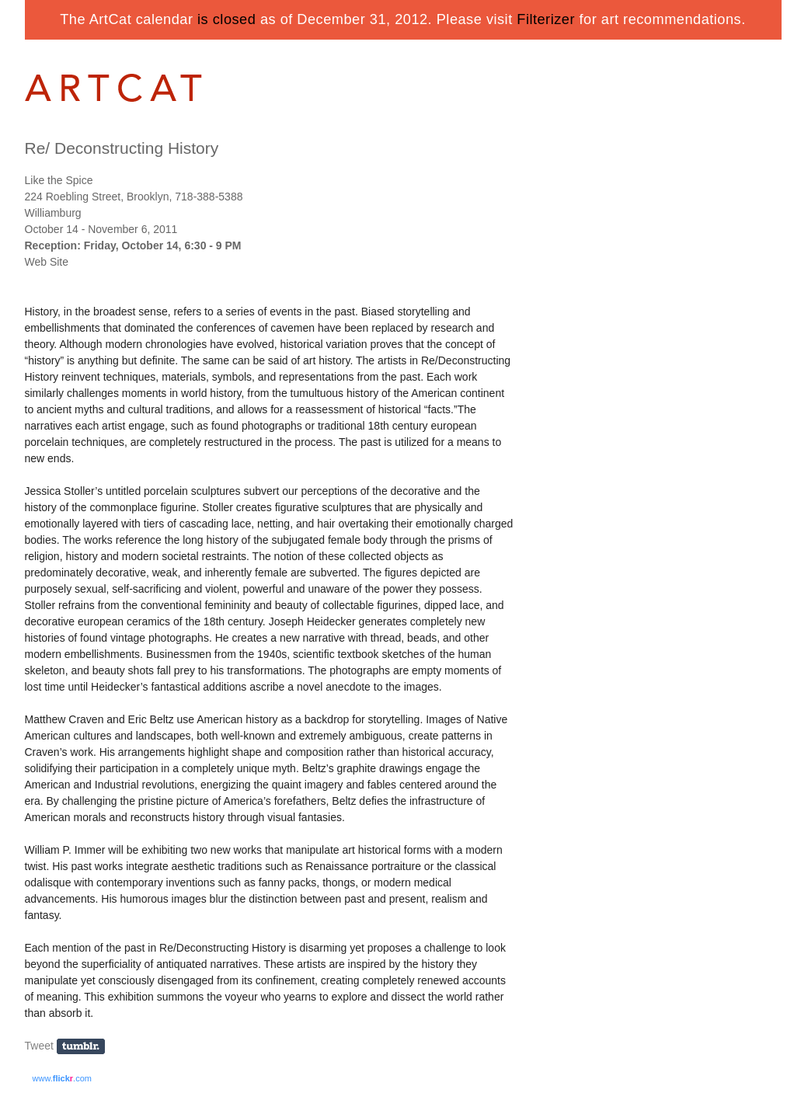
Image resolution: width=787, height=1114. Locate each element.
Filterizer (546, 19)
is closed (226, 19)
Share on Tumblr (86, 1047)
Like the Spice (59, 180)
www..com (62, 1078)
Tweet (39, 1045)
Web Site (47, 262)
